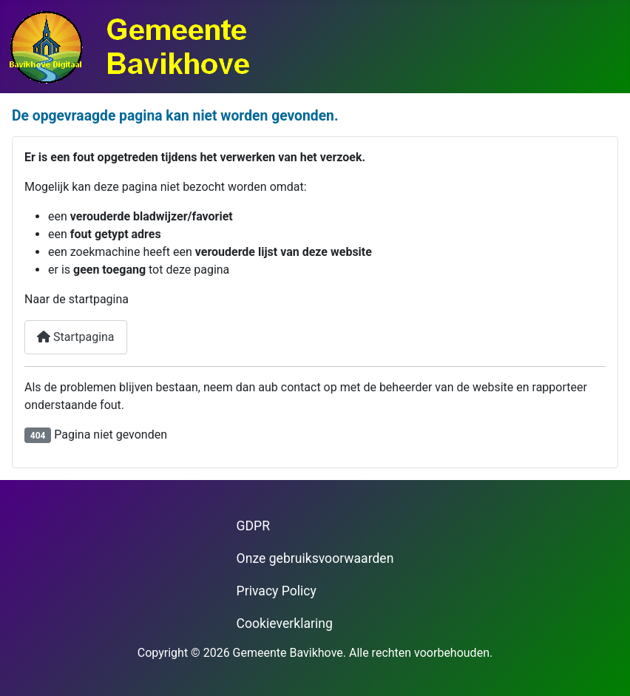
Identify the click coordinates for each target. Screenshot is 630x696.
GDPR (253, 525)
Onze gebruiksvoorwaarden (315, 558)
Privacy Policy (276, 591)
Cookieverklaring (285, 623)
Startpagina (76, 337)
